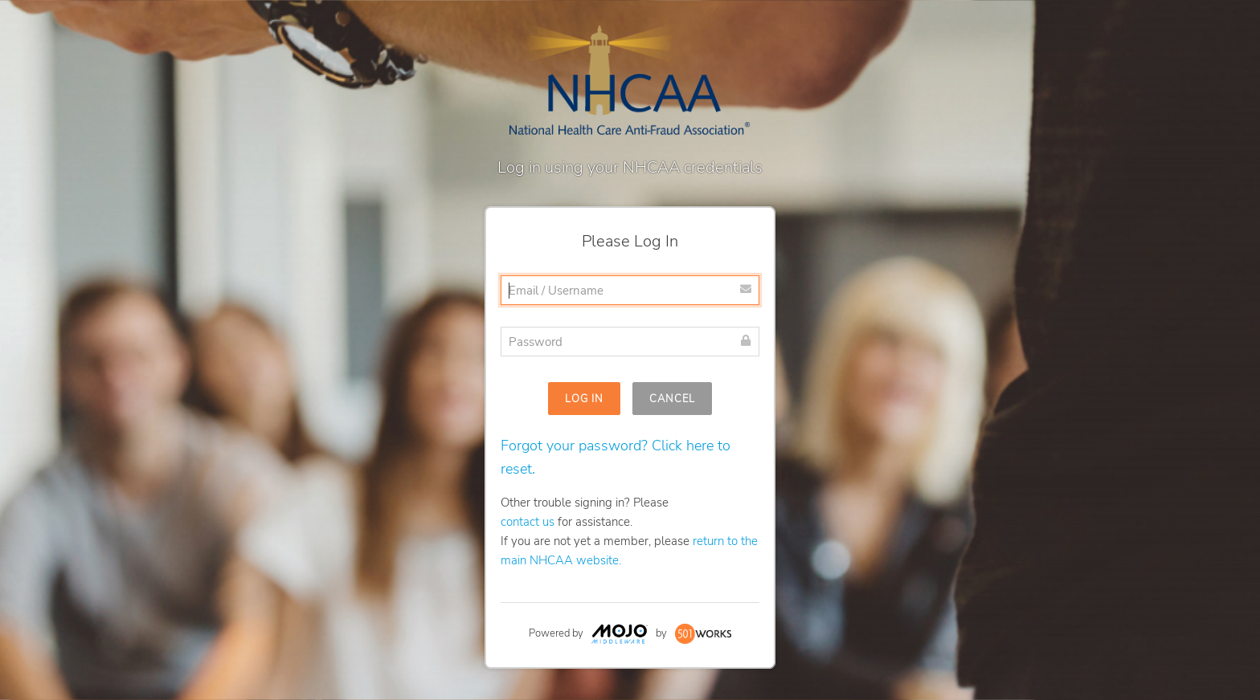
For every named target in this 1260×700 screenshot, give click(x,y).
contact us (527, 522)
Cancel (672, 399)
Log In (584, 399)
